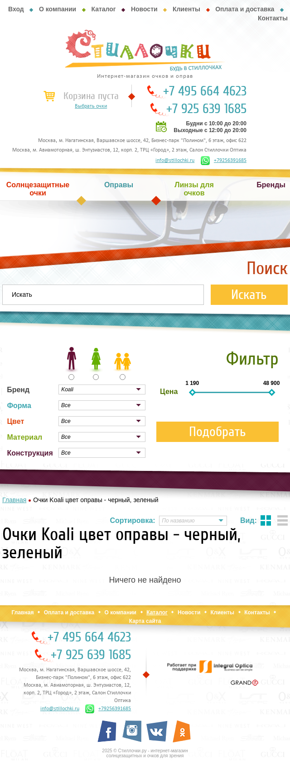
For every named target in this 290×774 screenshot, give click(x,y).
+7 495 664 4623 (204, 91)
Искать (249, 295)
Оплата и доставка (244, 9)
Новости (144, 9)
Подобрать (217, 432)
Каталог (103, 9)
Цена (169, 391)
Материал (24, 437)
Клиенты (186, 9)
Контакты (273, 18)
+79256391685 (223, 160)
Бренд (18, 390)
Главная (23, 612)
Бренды (270, 185)
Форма (19, 405)
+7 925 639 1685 (206, 109)
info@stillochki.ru (174, 160)
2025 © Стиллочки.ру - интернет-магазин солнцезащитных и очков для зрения (145, 753)
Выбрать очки (91, 106)
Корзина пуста (91, 96)
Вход (16, 9)
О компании (57, 9)
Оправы (118, 185)
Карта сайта (145, 621)
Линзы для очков (193, 189)
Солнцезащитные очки (38, 189)
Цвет (15, 421)
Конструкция (30, 453)
